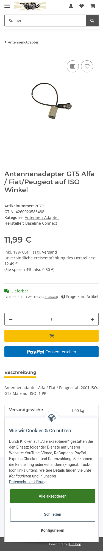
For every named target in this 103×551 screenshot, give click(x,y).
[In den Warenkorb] (51, 336)
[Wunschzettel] (81, 6)
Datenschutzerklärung (27, 482)
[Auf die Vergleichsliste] (73, 66)
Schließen (52, 514)
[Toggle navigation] (7, 3)
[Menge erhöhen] (92, 319)
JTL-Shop (74, 544)
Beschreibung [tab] (20, 372)
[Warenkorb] (93, 6)
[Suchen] (45, 20)
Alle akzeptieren (52, 496)
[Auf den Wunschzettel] (87, 66)
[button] (71, 6)
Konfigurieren (52, 530)
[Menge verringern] (11, 319)
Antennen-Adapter (42, 217)
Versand (49, 252)
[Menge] (51, 319)
